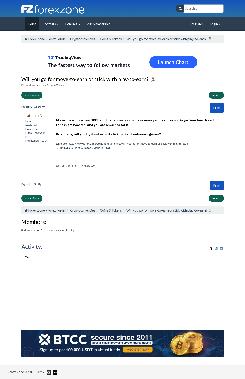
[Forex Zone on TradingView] (54, 372)
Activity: (31, 246)
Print (216, 108)
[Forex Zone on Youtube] (48, 372)
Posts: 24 (31, 125)
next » (216, 95)
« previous (32, 95)
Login (215, 24)
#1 (58, 166)
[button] (217, 107)
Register (197, 24)
